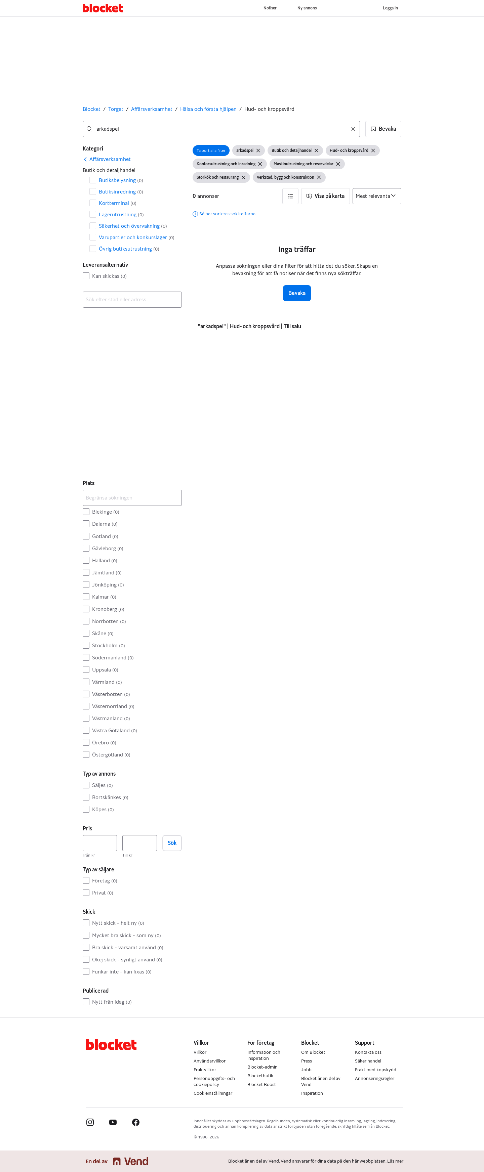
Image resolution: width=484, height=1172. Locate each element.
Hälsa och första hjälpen (208, 109)
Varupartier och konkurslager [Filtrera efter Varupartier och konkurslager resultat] (136, 237)
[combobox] (221, 129)
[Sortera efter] (377, 196)
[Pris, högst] (139, 843)
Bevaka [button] (297, 293)
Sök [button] (172, 843)
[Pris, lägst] (100, 843)
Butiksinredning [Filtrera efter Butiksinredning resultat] (121, 191)
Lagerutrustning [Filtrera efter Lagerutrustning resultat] (121, 214)
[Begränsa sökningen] (132, 498)
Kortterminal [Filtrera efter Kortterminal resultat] (117, 203)
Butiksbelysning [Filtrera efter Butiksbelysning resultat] (121, 180)
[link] (107, 159)
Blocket (91, 109)
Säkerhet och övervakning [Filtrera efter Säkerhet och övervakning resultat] (133, 226)
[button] (383, 129)
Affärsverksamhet (151, 109)
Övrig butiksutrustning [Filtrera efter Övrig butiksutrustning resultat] (129, 249)
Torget (115, 109)
